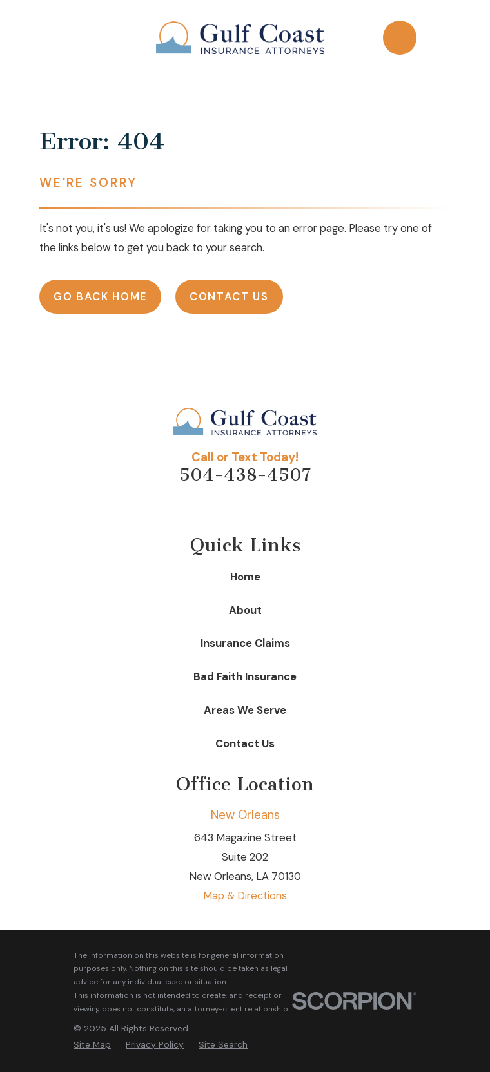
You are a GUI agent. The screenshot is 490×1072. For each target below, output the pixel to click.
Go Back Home (100, 296)
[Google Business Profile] (288, 507)
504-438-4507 (245, 474)
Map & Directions (245, 896)
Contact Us (229, 296)
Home (245, 577)
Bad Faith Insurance (245, 677)
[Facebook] (230, 507)
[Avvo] (201, 507)
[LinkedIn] (259, 507)
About (245, 610)
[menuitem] (92, 1045)
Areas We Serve (245, 710)
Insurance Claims (245, 643)
